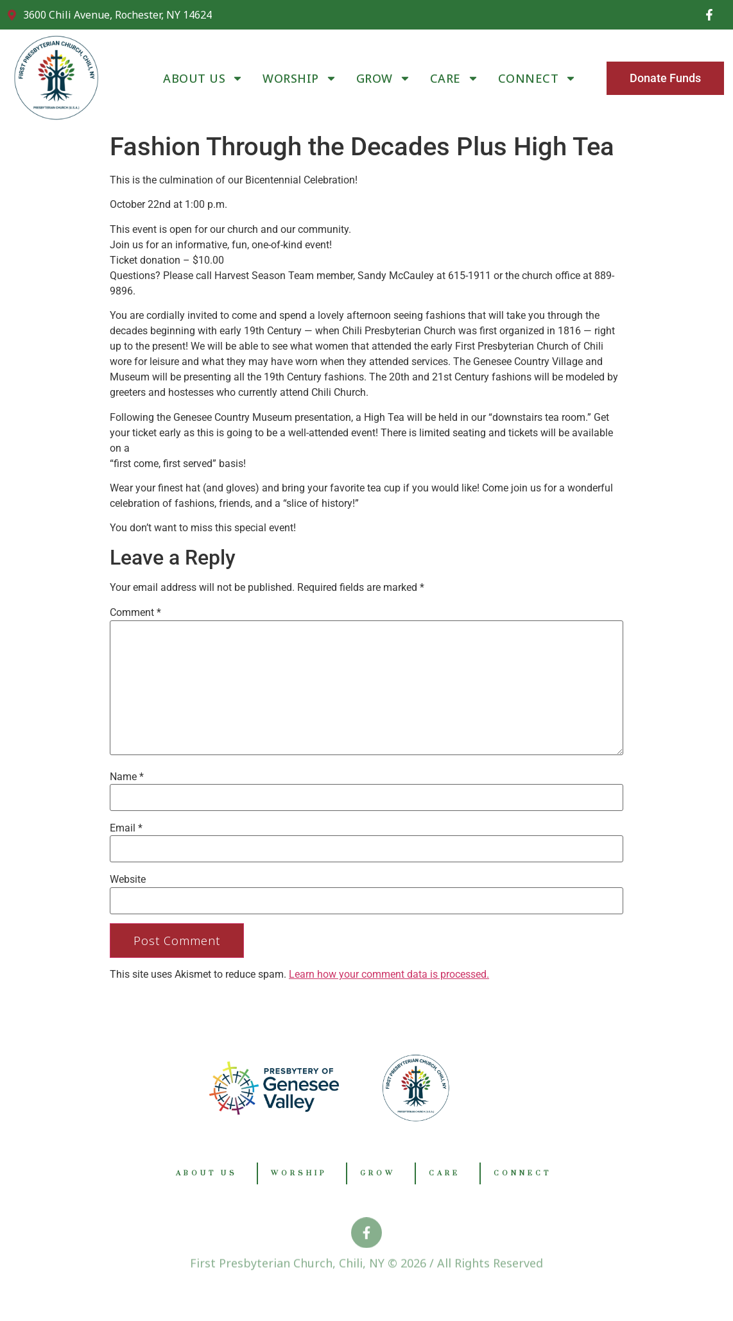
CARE (454, 78)
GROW (383, 78)
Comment (135, 613)
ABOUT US (203, 78)
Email (126, 828)
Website (128, 879)
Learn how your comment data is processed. (389, 974)
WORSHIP (300, 78)
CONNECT (537, 78)
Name (127, 777)
